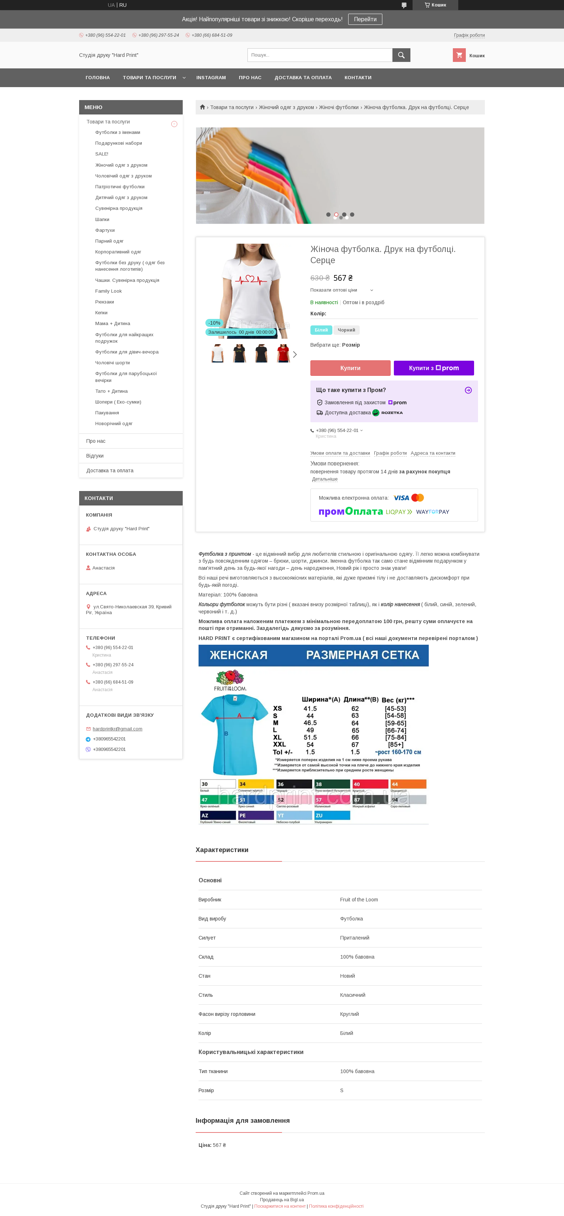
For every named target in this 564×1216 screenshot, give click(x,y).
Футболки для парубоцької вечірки (126, 377)
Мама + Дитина (112, 323)
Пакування (107, 412)
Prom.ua (316, 1193)
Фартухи (105, 230)
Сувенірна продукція (118, 208)
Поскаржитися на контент (280, 1206)
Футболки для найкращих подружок (124, 338)
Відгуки (95, 456)
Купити (351, 368)
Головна (98, 77)
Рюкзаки (104, 302)
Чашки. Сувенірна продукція (127, 280)
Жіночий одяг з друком (286, 107)
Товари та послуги (149, 77)
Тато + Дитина (111, 391)
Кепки (101, 312)
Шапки (102, 219)
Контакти (358, 77)
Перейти (365, 19)
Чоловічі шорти (112, 362)
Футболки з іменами (117, 132)
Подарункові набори (118, 143)
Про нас (250, 77)
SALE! (101, 154)
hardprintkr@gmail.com (117, 728)
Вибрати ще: (335, 345)
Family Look (108, 291)
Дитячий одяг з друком (121, 197)
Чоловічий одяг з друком (123, 176)
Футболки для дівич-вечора (127, 352)
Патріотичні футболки (120, 186)
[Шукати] (401, 55)
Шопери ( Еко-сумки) (118, 402)
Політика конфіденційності (336, 1206)
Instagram (211, 77)
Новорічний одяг (114, 423)
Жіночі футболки (339, 107)
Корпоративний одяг (118, 252)
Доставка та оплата (303, 77)
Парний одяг (109, 241)
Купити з (434, 368)
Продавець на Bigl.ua (282, 1199)
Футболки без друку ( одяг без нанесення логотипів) (130, 266)
